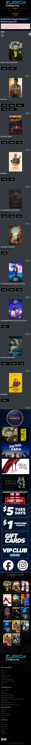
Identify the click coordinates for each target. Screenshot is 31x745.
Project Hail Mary (4, 682)
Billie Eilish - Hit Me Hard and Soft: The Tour (9, 704)
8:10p (19, 216)
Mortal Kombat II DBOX (6, 702)
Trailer (28, 75)
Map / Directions (4, 724)
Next (29, 34)
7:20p (21, 363)
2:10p (4, 216)
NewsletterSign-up (15, 14)
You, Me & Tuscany (5, 677)
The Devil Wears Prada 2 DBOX (7, 695)
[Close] (28, 25)
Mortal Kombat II (4, 700)
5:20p (5, 327)
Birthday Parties (4, 733)
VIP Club (26, 8)
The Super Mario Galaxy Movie (7, 679)
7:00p (19, 290)
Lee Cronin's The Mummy (6, 675)
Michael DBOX (4, 672)
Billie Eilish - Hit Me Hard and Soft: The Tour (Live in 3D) (12, 699)
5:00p (4, 68)
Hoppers (2, 684)
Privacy (2, 729)
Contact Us (3, 722)
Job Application (4, 726)
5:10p (12, 216)
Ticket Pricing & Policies (5, 715)
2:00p (4, 290)
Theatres (20, 10)
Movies (8, 8)
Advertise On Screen (5, 728)
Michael (2, 670)
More (15, 10)
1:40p (5, 363)
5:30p (20, 105)
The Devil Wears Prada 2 (6, 693)
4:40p (12, 105)
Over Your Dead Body (5, 690)
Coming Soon (3, 709)
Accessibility (3, 731)
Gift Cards (10, 10)
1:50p (4, 105)
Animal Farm (3, 691)
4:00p (14, 363)
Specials (21, 8)
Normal (2, 673)
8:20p (12, 109)
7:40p (12, 179)
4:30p (12, 290)
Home (4, 8)
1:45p (4, 179)
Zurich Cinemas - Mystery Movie (7, 697)
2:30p (4, 253)
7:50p (12, 68)
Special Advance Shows (5, 713)
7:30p (4, 109)
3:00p (5, 400)
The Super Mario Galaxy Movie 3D (8, 681)
